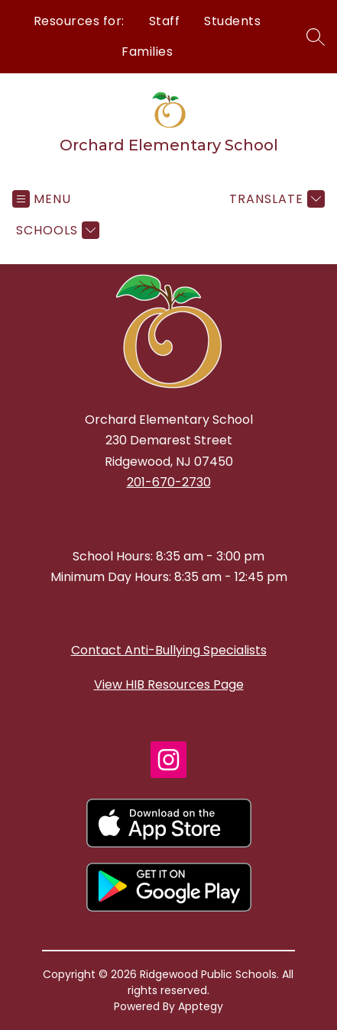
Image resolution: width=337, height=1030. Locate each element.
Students (232, 21)
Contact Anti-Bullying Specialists (169, 650)
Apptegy (200, 1006)
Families (147, 51)
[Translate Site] (275, 198)
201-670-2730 (169, 482)
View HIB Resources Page (169, 684)
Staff (164, 21)
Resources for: (79, 21)
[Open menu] (41, 198)
